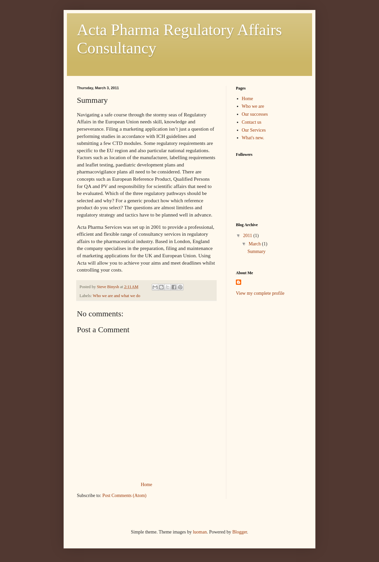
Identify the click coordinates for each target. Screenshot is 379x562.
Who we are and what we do (116, 295)
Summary (256, 251)
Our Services (254, 130)
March (255, 243)
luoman (200, 532)
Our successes (255, 114)
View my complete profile (260, 293)
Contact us (252, 122)
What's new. (253, 137)
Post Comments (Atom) (124, 495)
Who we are (253, 106)
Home (146, 484)
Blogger (239, 532)
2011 (248, 235)
